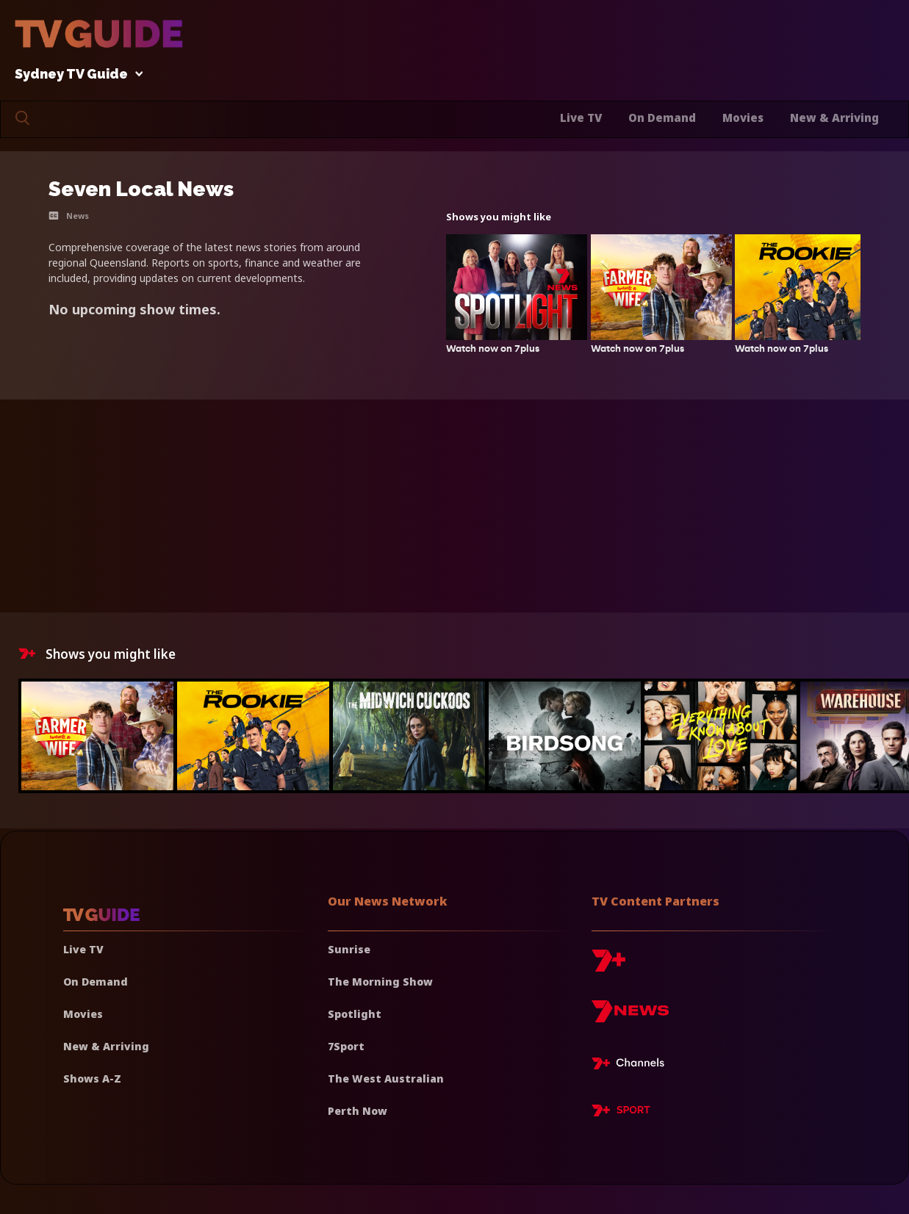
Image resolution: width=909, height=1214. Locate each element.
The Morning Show (380, 982)
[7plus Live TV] (632, 1065)
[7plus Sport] (621, 1112)
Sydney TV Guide (75, 75)
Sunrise (349, 949)
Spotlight (354, 1014)
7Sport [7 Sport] (346, 1046)
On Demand (662, 117)
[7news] (630, 1016)
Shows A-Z (92, 1078)
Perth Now (357, 1111)
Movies (743, 117)
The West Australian (386, 1078)
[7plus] (608, 966)
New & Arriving (834, 117)
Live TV (581, 117)
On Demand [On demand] (95, 982)
